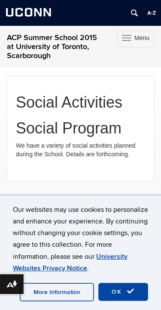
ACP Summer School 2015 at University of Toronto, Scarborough (52, 46)
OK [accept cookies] (123, 291)
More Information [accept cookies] (56, 292)
